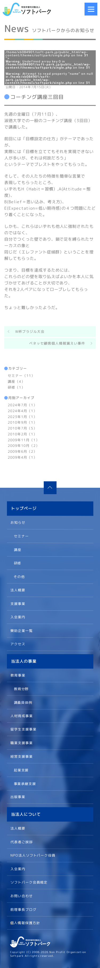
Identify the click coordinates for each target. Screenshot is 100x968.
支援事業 (17, 603)
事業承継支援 (25, 783)
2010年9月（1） (22, 422)
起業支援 (21, 769)
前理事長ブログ (23, 909)
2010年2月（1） (22, 433)
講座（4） (16, 381)
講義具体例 (23, 702)
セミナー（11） (21, 375)
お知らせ (17, 522)
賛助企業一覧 (21, 630)
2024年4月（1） (22, 410)
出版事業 (17, 796)
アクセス (17, 643)
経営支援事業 (21, 756)
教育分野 (21, 688)
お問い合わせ (21, 895)
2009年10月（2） (23, 445)
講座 (17, 549)
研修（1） (16, 387)
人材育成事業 (21, 715)
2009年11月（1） (23, 439)
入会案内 (17, 616)
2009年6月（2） (22, 451)
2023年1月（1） (22, 416)
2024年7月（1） (22, 405)
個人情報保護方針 (25, 922)
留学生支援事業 (23, 729)
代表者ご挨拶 (21, 841)
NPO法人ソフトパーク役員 (32, 855)
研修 (17, 562)
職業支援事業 (21, 742)
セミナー (21, 535)
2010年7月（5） (22, 428)
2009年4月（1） (22, 457)
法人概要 (17, 589)
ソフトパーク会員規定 (28, 882)
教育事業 (17, 675)
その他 (19, 576)
